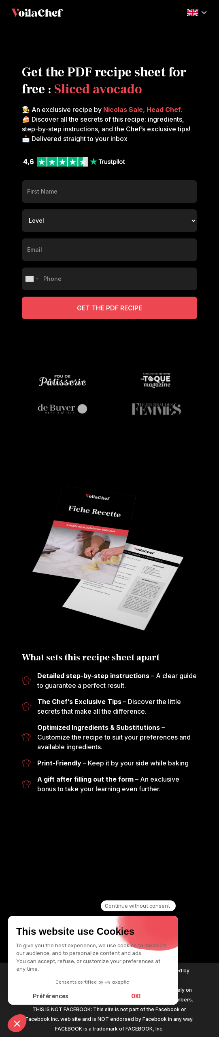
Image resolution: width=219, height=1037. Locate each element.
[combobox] (31, 279)
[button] (196, 12)
